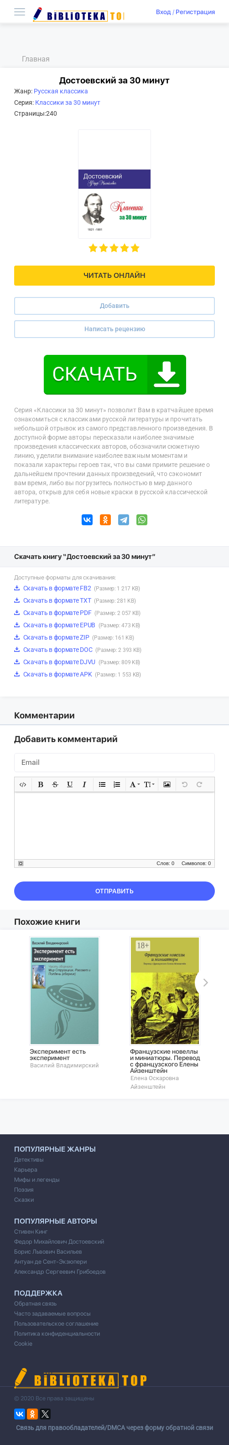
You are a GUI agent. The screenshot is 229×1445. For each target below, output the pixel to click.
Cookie (23, 1343)
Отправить (114, 891)
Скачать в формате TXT (74, 600)
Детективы (29, 1159)
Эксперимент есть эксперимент (58, 1054)
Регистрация (195, 11)
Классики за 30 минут (67, 102)
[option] (64, 1002)
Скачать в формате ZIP (74, 637)
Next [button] (204, 982)
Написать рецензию (114, 329)
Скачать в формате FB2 (77, 588)
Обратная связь (35, 1303)
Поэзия (23, 1189)
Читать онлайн (114, 275)
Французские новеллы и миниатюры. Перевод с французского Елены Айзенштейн (165, 1061)
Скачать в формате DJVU (77, 662)
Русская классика (61, 91)
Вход (163, 11)
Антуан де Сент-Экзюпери (50, 1261)
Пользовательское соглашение (56, 1323)
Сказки (24, 1199)
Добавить (115, 305)
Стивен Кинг (31, 1231)
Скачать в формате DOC (77, 649)
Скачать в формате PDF (77, 612)
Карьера (25, 1169)
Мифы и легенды (37, 1179)
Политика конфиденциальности (57, 1333)
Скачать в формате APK (77, 674)
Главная (36, 59)
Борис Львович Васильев (48, 1251)
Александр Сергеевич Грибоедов (60, 1271)
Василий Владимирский (64, 1065)
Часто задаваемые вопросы (52, 1313)
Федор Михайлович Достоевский (59, 1241)
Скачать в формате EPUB (77, 625)
